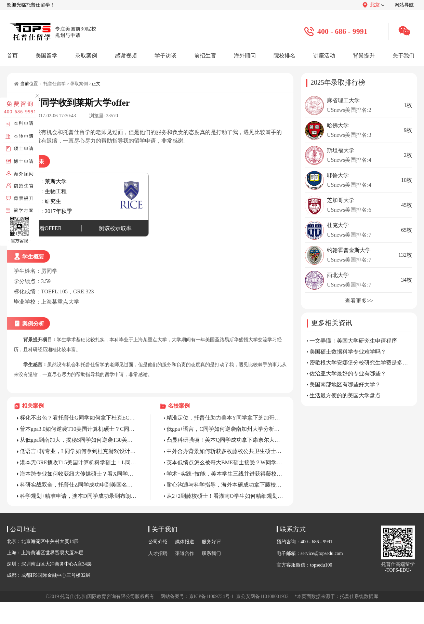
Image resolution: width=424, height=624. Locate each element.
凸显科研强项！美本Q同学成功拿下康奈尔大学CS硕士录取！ (225, 440)
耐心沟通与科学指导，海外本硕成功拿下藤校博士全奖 (225, 485)
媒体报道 (184, 541)
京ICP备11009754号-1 (211, 596)
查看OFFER (48, 228)
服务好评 (211, 541)
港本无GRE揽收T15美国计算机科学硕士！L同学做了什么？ (78, 462)
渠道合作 (184, 553)
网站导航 (404, 5)
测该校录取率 (115, 228)
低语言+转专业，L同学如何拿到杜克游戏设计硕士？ (78, 451)
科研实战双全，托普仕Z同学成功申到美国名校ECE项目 (78, 485)
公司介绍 (158, 541)
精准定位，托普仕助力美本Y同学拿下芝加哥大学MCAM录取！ (225, 418)
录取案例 (79, 83)
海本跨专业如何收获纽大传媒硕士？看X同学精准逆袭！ (78, 474)
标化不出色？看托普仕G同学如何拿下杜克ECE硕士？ (78, 418)
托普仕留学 (54, 83)
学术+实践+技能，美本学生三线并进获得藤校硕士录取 (225, 474)
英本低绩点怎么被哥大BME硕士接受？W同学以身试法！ (225, 462)
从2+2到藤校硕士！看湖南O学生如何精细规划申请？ (225, 496)
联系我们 (211, 553)
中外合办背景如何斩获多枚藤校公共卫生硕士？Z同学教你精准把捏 (225, 451)
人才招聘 (158, 553)
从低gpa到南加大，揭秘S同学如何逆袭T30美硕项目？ (78, 440)
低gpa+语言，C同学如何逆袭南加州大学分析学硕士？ (225, 429)
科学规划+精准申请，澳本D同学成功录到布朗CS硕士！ (78, 496)
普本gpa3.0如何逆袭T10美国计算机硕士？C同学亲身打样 (78, 429)
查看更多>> (359, 301)
